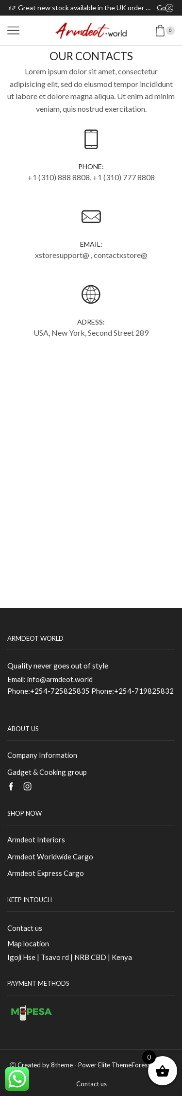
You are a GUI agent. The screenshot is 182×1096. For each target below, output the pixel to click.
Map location (28, 943)
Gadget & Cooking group (47, 772)
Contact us (24, 928)
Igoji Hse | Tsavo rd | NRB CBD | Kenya (69, 957)
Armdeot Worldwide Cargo (50, 856)
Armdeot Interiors (36, 839)
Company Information (42, 755)
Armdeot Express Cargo (45, 873)
